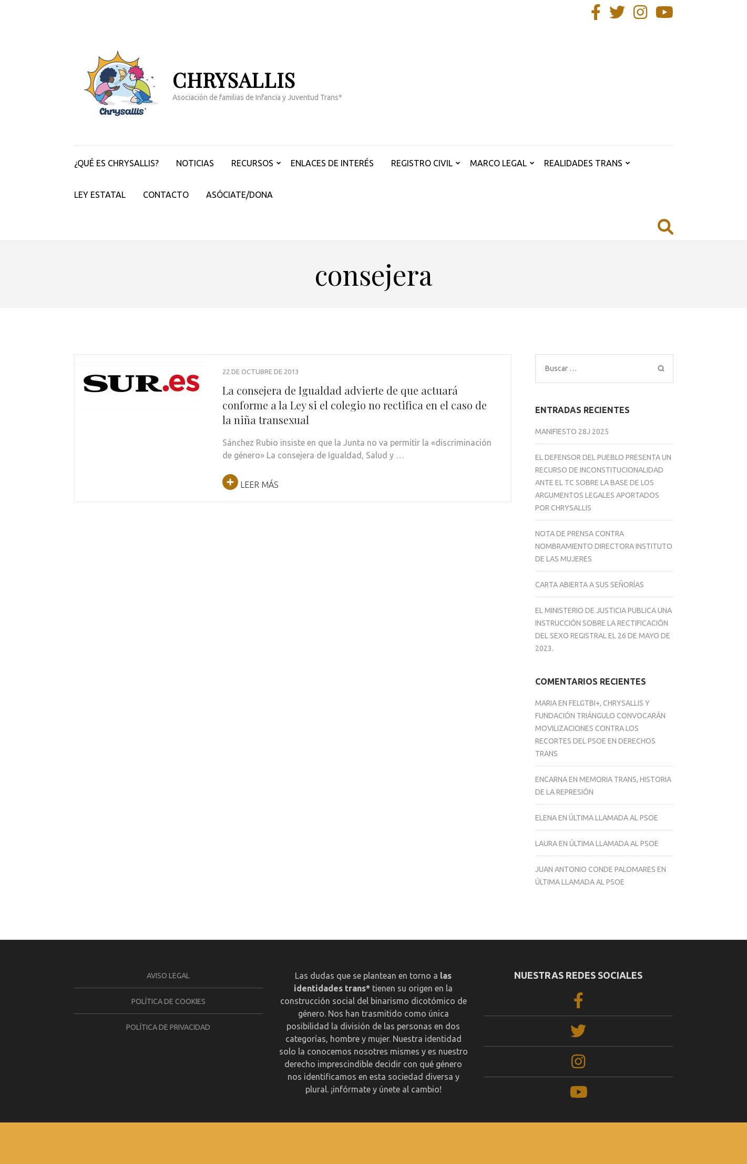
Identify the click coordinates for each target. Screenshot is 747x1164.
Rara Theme (333, 1143)
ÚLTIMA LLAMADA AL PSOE (613, 818)
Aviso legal (168, 975)
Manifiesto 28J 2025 (572, 431)
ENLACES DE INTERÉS (332, 163)
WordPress (426, 1143)
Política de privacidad (168, 1027)
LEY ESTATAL (100, 194)
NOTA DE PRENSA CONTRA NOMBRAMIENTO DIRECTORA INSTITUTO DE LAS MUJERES (603, 546)
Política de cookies (168, 1001)
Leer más (250, 484)
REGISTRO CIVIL (422, 163)
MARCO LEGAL (498, 163)
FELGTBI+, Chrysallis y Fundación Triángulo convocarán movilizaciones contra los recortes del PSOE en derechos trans (600, 728)
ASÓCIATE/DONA (239, 194)
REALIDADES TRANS (583, 163)
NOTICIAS (195, 163)
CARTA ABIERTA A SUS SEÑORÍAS (589, 584)
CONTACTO (166, 194)
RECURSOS (252, 163)
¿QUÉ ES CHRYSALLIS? (116, 163)
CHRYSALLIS (233, 79)
